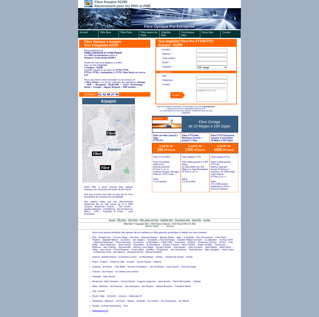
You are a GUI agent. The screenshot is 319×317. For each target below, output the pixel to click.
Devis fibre (207, 32)
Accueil (84, 32)
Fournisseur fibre (187, 34)
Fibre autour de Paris (149, 34)
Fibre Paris (126, 32)
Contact (226, 32)
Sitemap (170, 226)
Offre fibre (105, 32)
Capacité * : (168, 66)
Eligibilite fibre (166, 34)
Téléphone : (168, 80)
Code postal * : (169, 58)
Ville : (165, 76)
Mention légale (151, 226)
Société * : (167, 49)
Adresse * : (167, 54)
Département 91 (100, 310)
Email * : (166, 62)
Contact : (166, 84)
